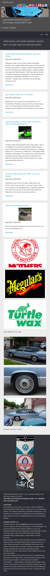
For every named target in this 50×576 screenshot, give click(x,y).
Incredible (13, 28)
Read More (9, 85)
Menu (45, 34)
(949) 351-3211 (8, 2)
